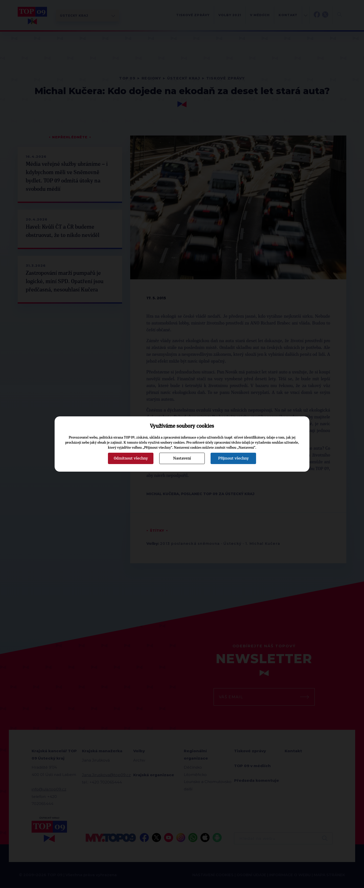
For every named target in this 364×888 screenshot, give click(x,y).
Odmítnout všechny (131, 458)
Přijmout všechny (233, 458)
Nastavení (182, 458)
